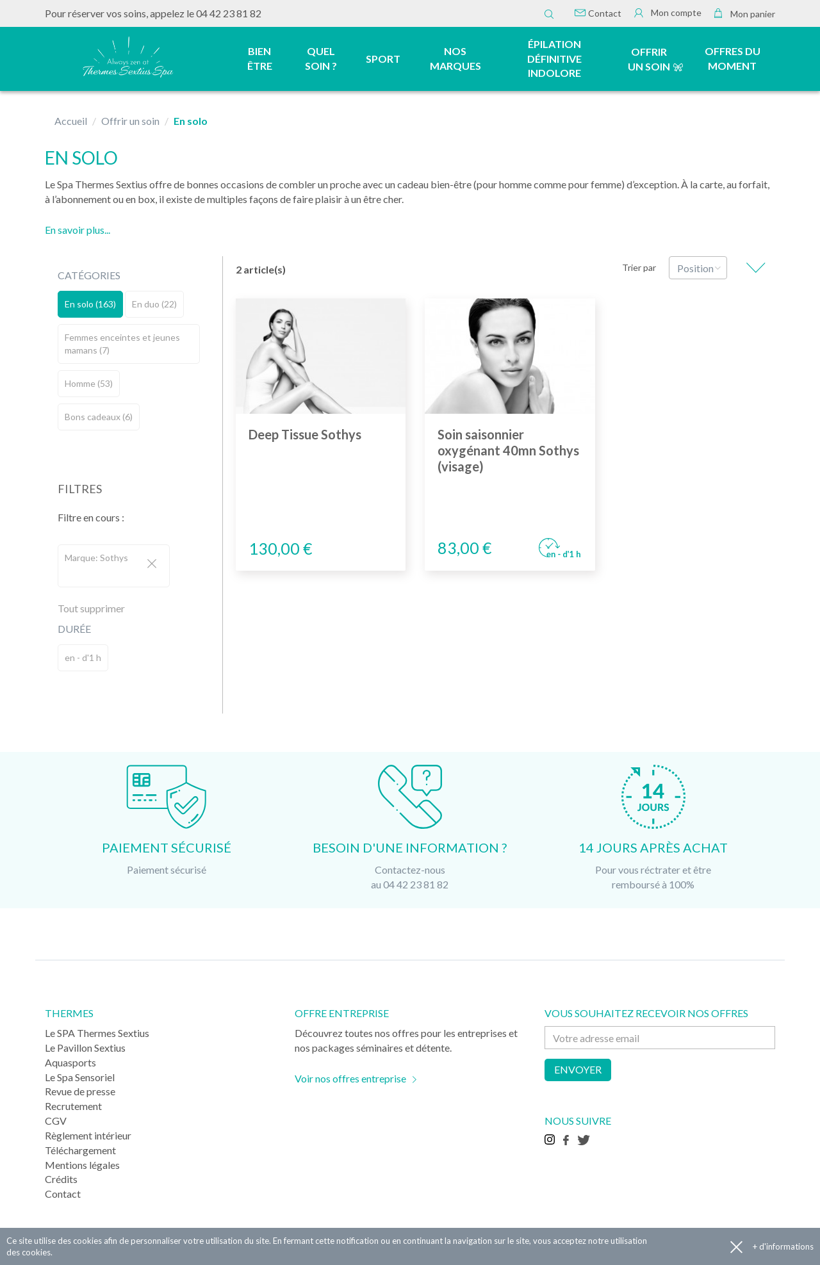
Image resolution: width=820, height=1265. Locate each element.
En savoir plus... (77, 230)
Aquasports (70, 1062)
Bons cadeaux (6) (99, 416)
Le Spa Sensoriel (80, 1077)
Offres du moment (732, 58)
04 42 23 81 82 (228, 13)
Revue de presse (80, 1091)
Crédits (61, 1179)
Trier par (639, 267)
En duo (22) (154, 303)
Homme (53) (89, 383)
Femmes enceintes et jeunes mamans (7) (122, 343)
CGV (56, 1120)
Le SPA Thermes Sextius (97, 1033)
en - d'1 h (83, 657)
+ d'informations (783, 1246)
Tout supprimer (91, 608)
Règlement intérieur (88, 1135)
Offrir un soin (649, 58)
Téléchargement (80, 1150)
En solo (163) (90, 303)
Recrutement (73, 1106)
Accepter (736, 1247)
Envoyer (578, 1069)
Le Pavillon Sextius (85, 1047)
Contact (598, 13)
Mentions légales (82, 1165)
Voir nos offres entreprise (350, 1078)
